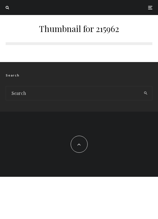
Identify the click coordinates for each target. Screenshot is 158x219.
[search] (145, 93)
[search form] (72, 93)
